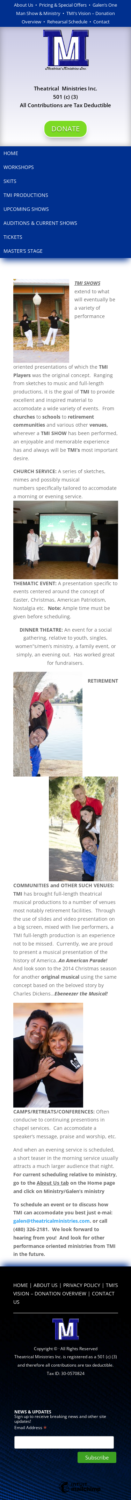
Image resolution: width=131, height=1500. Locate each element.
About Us (23, 5)
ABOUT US (46, 1285)
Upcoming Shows (26, 209)
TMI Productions (25, 195)
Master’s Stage (23, 251)
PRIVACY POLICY (81, 1285)
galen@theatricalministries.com (51, 1221)
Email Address (30, 1427)
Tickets (12, 237)
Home (10, 153)
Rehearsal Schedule (68, 22)
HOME (20, 1285)
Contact (101, 22)
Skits (9, 181)
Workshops (18, 167)
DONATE (65, 128)
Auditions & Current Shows (40, 223)
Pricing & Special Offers (63, 5)
